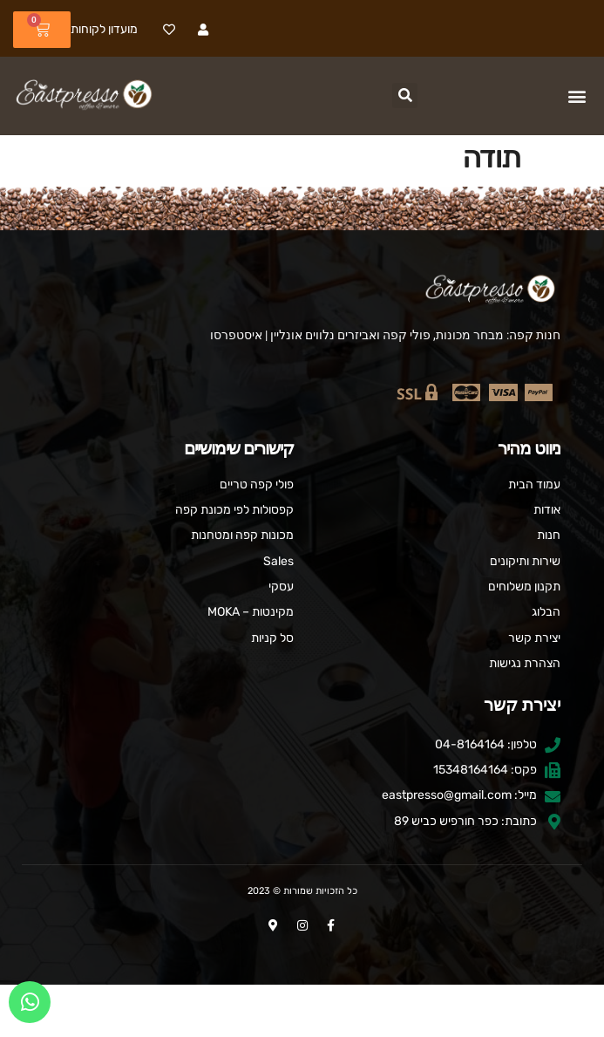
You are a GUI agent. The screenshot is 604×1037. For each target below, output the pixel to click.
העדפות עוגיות (302, 1010)
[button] (576, 96)
